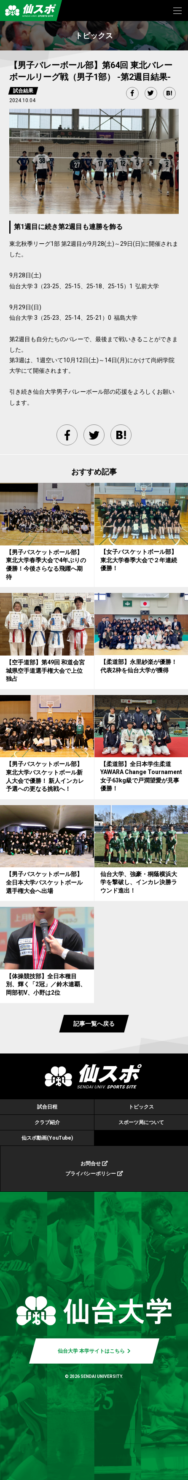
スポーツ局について (141, 1122)
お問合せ (94, 1163)
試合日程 (47, 1107)
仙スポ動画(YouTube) (47, 1138)
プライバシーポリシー (94, 1173)
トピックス (141, 1107)
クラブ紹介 (47, 1122)
